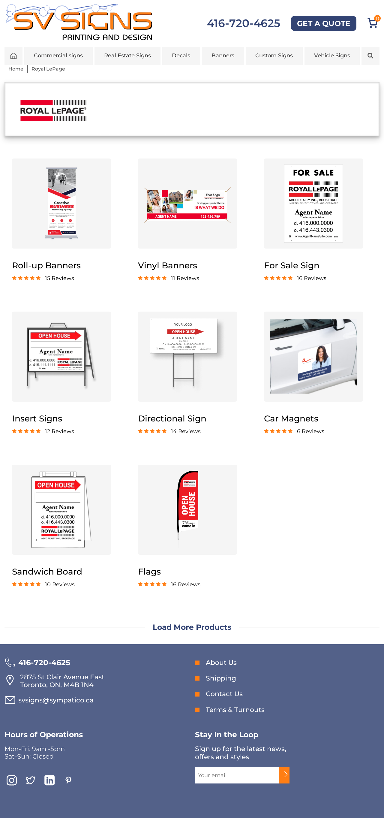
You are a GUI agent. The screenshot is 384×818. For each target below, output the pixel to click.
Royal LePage (48, 69)
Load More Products (192, 627)
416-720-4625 (243, 23)
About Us (221, 663)
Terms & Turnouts (235, 710)
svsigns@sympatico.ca (56, 700)
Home (15, 69)
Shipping (221, 678)
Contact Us (224, 694)
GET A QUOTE (323, 23)
